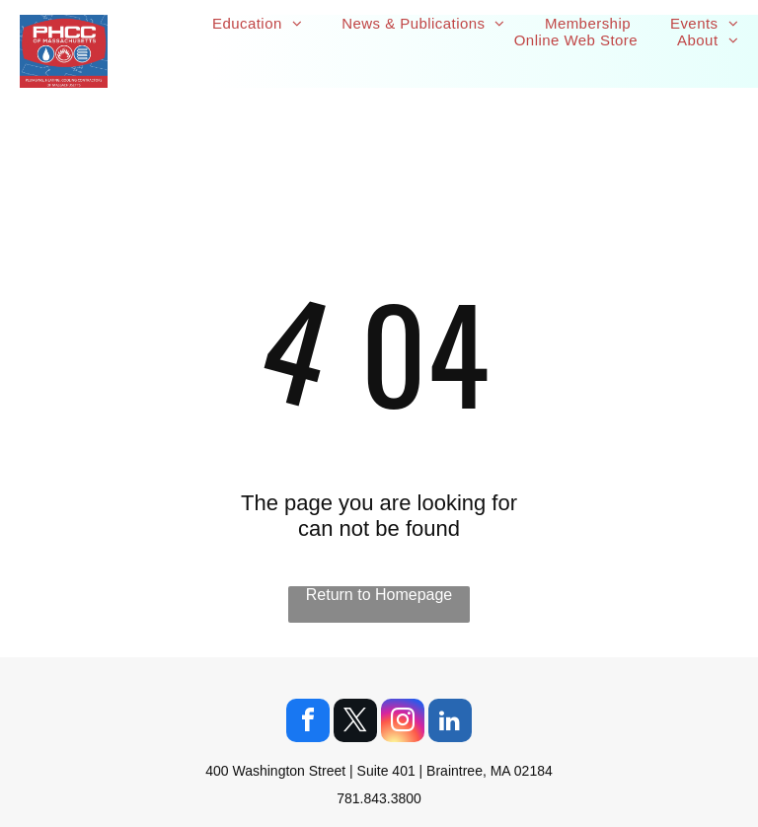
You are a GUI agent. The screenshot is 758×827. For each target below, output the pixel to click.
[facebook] (308, 723)
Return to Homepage (379, 594)
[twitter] (355, 723)
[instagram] (402, 723)
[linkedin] (450, 723)
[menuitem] (257, 23)
